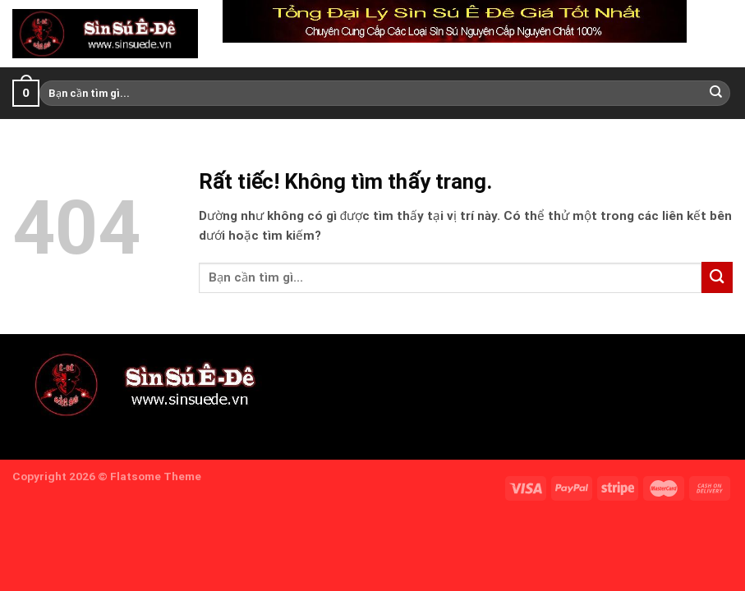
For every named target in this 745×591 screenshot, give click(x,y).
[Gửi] (716, 93)
